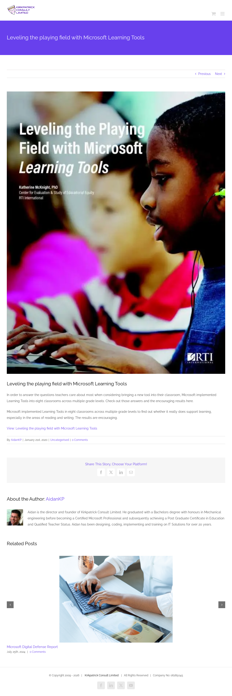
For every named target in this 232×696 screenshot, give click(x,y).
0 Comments (80, 440)
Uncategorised (59, 440)
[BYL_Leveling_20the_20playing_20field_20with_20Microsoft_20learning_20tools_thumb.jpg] (116, 232)
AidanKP (16, 440)
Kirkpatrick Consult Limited (101, 675)
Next (218, 74)
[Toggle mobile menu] (222, 13)
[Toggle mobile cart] (213, 13)
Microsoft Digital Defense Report (32, 647)
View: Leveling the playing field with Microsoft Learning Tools (52, 428)
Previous (204, 74)
